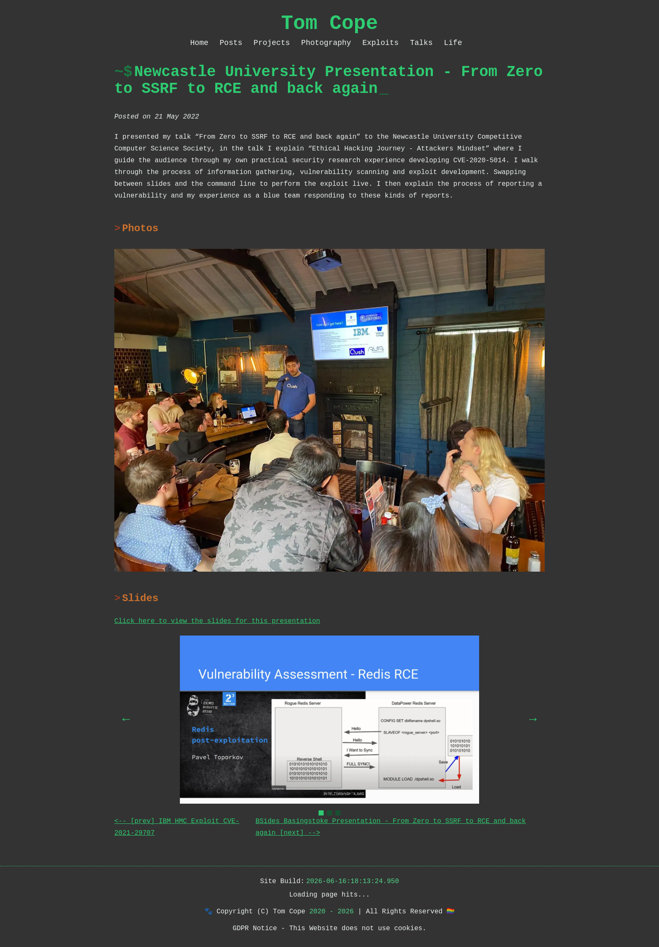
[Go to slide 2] (329, 812)
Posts (233, 43)
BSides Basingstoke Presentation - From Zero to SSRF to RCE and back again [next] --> (391, 827)
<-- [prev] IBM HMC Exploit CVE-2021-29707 (177, 827)
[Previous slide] (126, 719)
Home (201, 43)
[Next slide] (533, 719)
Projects (273, 43)
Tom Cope (329, 23)
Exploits (382, 43)
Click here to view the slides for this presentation (217, 621)
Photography (328, 43)
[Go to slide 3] (337, 812)
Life (453, 43)
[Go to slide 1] (321, 812)
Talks (423, 43)
